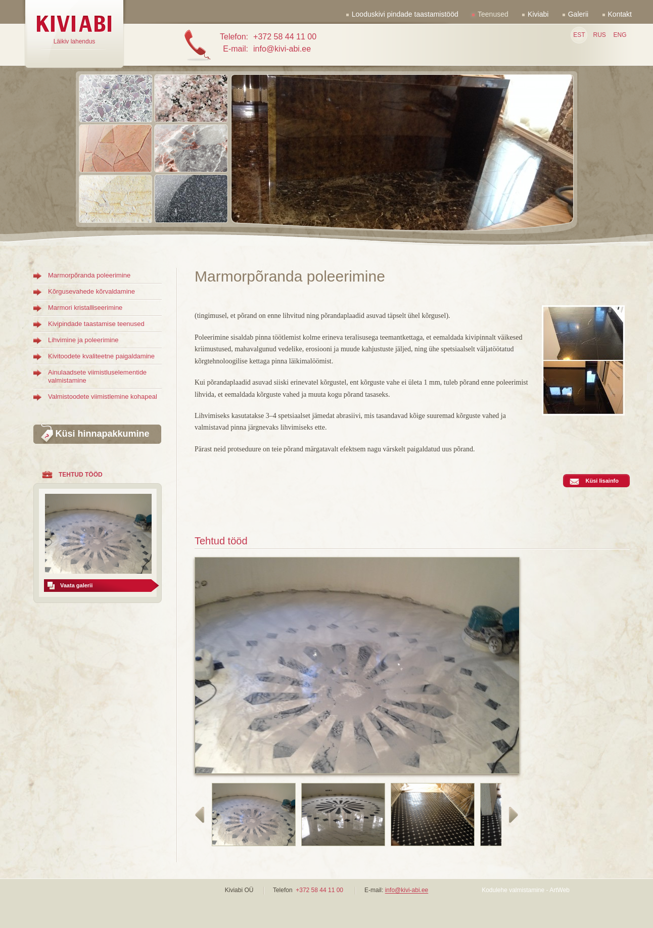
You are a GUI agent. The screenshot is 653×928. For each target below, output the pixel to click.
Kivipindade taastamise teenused (96, 324)
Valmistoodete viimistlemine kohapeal (102, 396)
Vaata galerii (76, 585)
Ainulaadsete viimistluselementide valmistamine (97, 376)
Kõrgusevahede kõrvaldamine (91, 291)
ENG (619, 34)
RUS (599, 34)
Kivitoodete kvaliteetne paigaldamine (101, 356)
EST (579, 34)
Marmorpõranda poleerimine (89, 275)
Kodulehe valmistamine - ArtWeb (526, 890)
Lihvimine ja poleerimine (83, 340)
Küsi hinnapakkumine (102, 434)
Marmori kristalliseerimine (85, 307)
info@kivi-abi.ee (407, 890)
